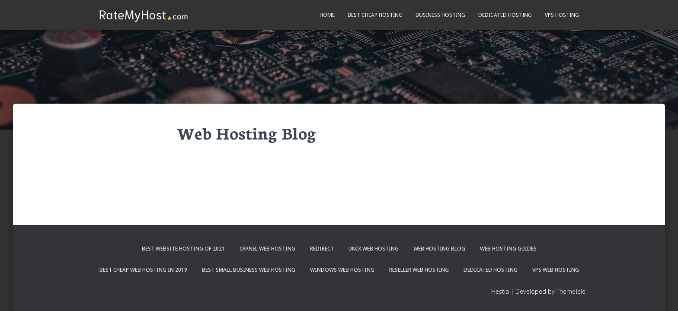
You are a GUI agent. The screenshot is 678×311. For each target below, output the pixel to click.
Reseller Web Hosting (419, 269)
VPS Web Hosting (555, 269)
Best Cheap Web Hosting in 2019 (143, 269)
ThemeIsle (570, 291)
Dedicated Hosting (505, 15)
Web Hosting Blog (439, 248)
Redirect (322, 248)
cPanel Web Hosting (267, 248)
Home (327, 15)
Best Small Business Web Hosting (248, 269)
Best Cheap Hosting (375, 15)
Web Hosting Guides (508, 248)
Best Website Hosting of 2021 (183, 248)
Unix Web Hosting (374, 248)
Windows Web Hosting (342, 269)
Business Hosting (440, 15)
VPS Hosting (562, 15)
